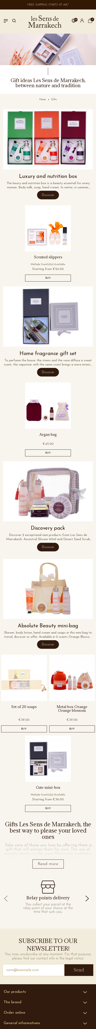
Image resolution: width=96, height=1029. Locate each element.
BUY (48, 278)
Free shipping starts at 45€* (48, 4)
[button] (74, 22)
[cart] (90, 22)
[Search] (14, 21)
